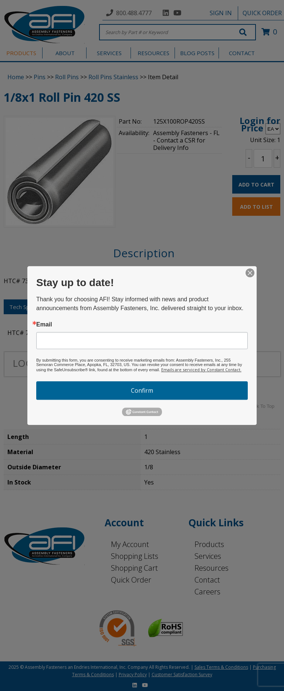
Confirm (142, 390)
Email (44, 325)
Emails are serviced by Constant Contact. (201, 369)
